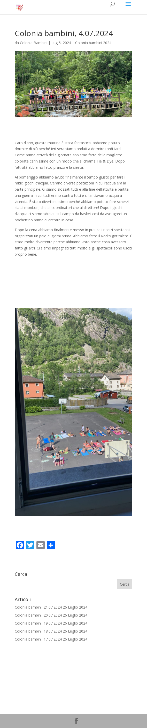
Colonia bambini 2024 (93, 42)
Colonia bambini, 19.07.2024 (38, 623)
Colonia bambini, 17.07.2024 (38, 639)
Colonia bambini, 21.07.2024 (38, 607)
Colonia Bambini (33, 42)
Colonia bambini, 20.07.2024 (38, 615)
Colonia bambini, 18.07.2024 (38, 631)
